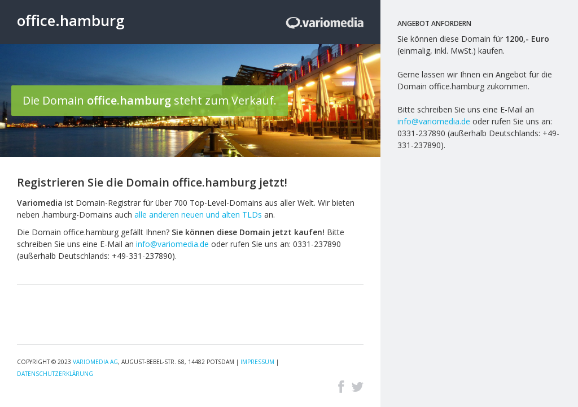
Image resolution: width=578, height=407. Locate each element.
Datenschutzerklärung (55, 374)
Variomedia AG (95, 362)
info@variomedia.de (172, 244)
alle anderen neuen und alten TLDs (198, 214)
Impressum (257, 362)
